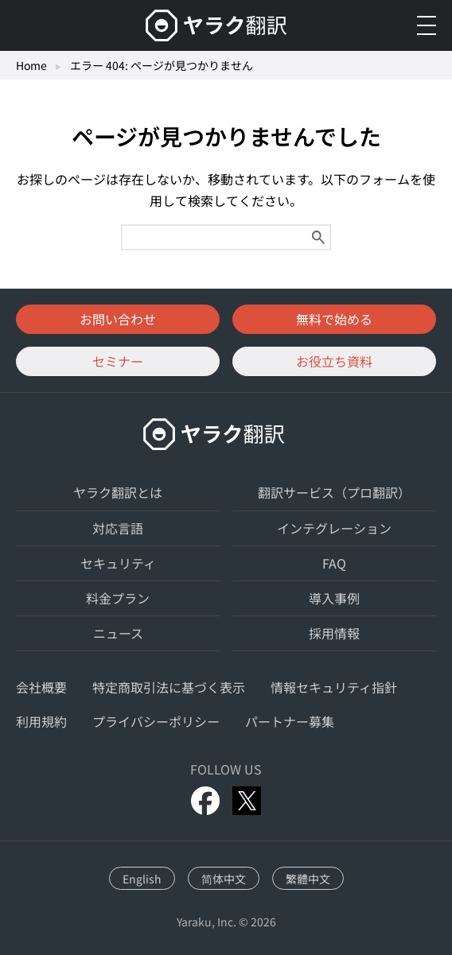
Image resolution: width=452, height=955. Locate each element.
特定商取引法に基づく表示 (168, 687)
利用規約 (41, 721)
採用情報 (334, 632)
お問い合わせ (118, 318)
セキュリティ (118, 563)
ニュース (118, 632)
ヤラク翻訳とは (117, 492)
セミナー (117, 361)
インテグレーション (334, 528)
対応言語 (117, 528)
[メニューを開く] (426, 25)
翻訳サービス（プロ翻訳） (334, 492)
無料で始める (334, 318)
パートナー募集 (289, 721)
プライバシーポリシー (156, 721)
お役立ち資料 (334, 361)
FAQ (334, 563)
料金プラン (118, 598)
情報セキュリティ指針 (334, 687)
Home (31, 65)
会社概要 (41, 687)
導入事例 (334, 598)
